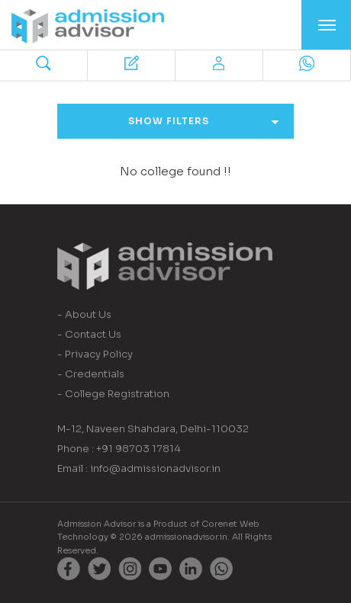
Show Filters (203, 121)
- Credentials (90, 373)
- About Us (84, 314)
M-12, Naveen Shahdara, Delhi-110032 (153, 428)
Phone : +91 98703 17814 (119, 448)
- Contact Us (89, 334)
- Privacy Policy (95, 354)
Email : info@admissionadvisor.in (139, 468)
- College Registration (113, 393)
